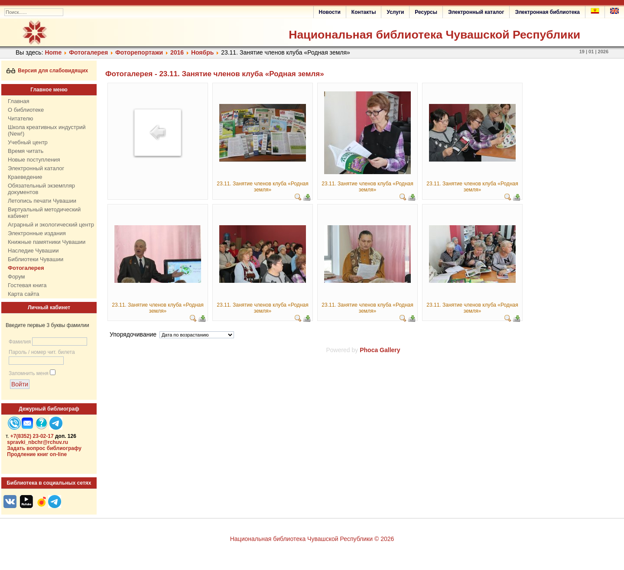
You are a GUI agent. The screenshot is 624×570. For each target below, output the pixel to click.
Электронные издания (37, 233)
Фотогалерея (88, 52)
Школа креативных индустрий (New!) (47, 130)
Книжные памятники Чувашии (46, 242)
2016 (177, 52)
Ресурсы (426, 12)
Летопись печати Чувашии (42, 201)
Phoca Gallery (380, 350)
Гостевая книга (27, 285)
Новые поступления (34, 159)
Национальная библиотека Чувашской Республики (434, 34)
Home (53, 52)
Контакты (363, 12)
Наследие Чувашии (33, 250)
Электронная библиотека (547, 12)
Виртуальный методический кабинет (44, 212)
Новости (330, 12)
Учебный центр (28, 142)
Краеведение (25, 177)
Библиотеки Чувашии (35, 259)
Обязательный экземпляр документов (41, 188)
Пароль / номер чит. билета (42, 352)
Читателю (20, 118)
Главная (18, 101)
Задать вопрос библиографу (44, 448)
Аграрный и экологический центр (51, 224)
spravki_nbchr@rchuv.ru (37, 442)
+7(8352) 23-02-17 (32, 436)
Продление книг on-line (37, 454)
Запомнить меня (29, 373)
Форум (16, 276)
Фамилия (20, 342)
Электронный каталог (476, 12)
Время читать (25, 151)
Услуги (395, 12)
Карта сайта (23, 294)
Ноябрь (202, 52)
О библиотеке (26, 110)
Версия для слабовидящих (47, 71)
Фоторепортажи (139, 52)
